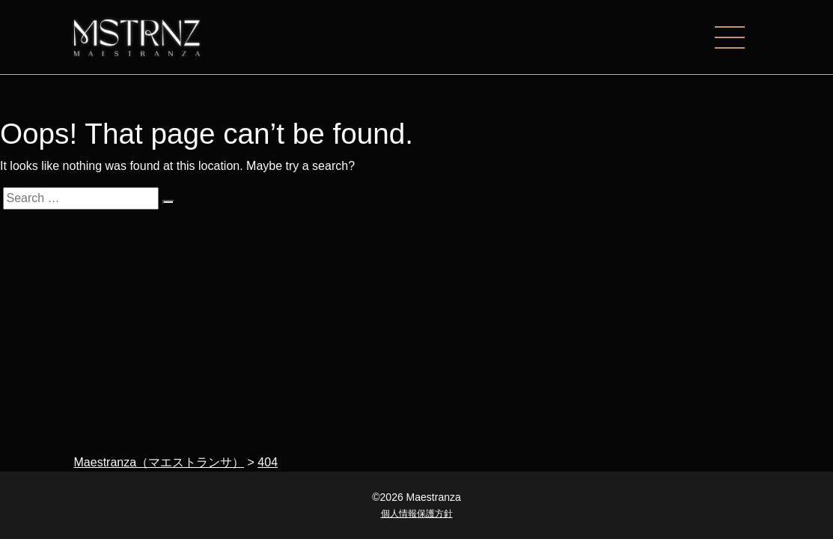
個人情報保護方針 (417, 513)
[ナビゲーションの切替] (737, 37)
